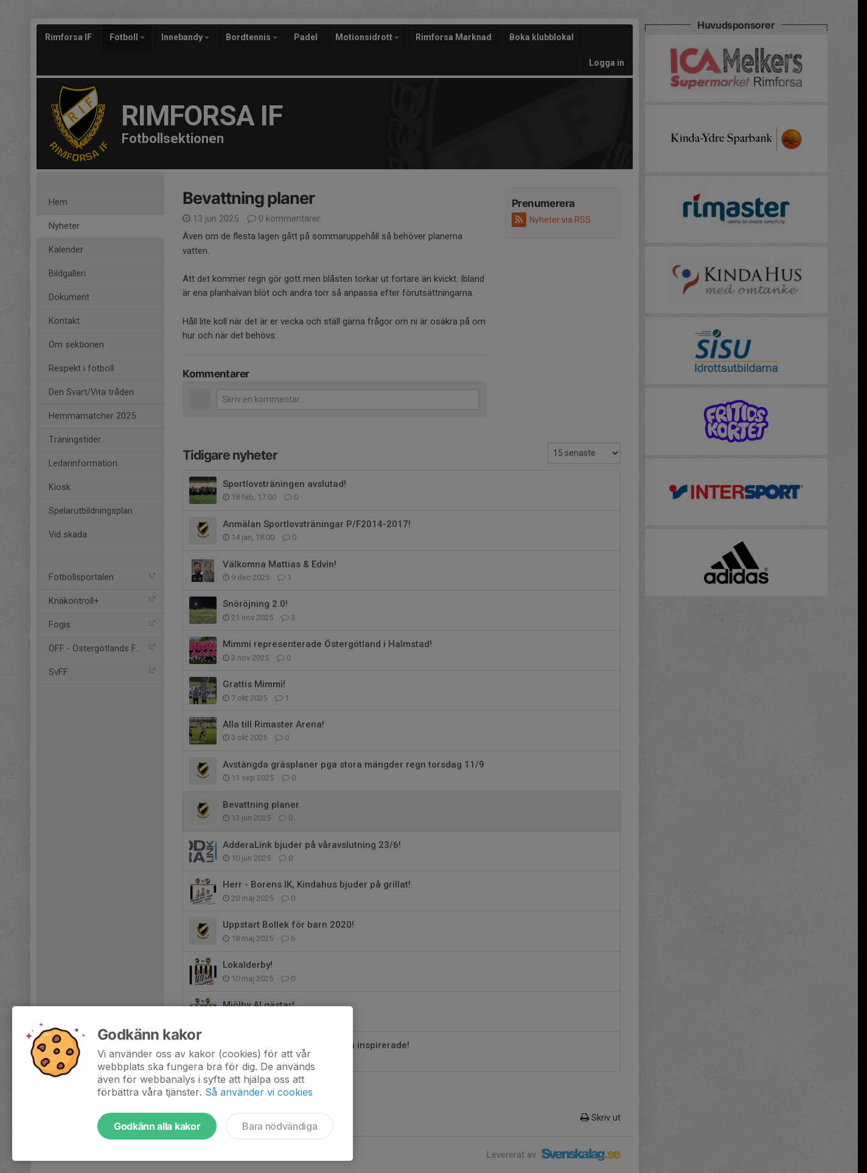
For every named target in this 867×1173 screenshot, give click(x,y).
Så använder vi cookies (259, 1092)
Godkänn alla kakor (157, 1126)
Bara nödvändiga (279, 1126)
